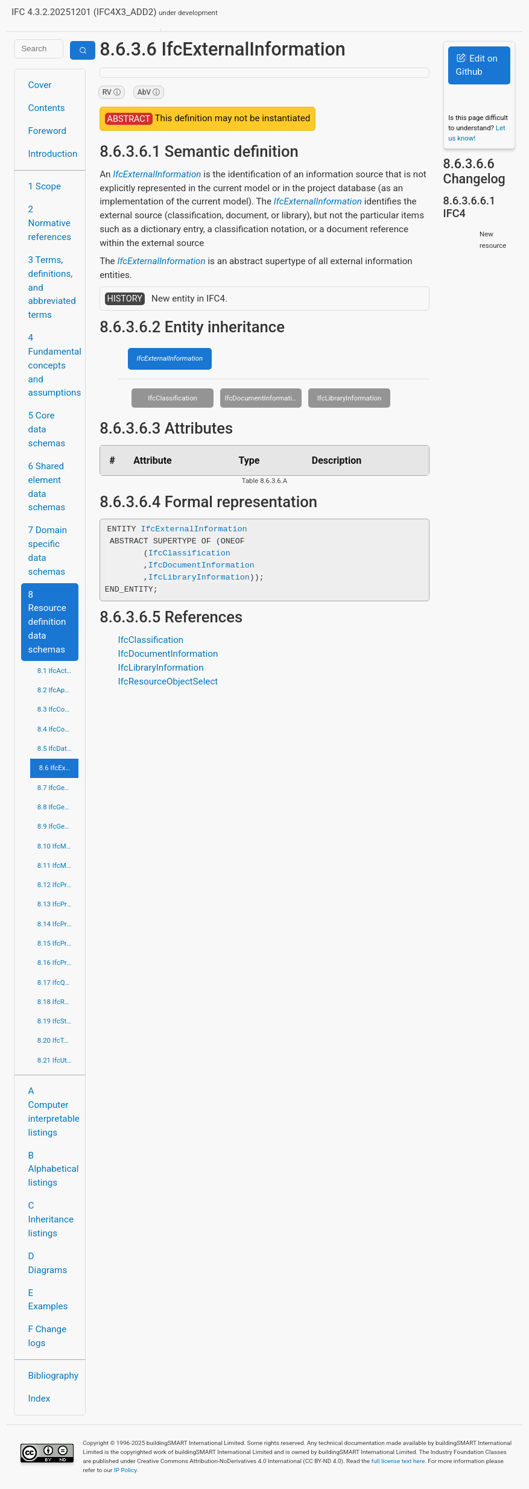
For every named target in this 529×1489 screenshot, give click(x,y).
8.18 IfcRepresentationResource (57, 1001)
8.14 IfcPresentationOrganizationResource (57, 924)
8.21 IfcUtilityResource (57, 1060)
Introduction (53, 153)
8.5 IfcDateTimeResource (57, 748)
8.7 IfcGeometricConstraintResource (57, 787)
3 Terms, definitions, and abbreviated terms (52, 287)
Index (39, 1398)
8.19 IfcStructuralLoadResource (57, 1021)
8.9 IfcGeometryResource (57, 826)
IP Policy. (126, 1470)
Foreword (47, 130)
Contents (46, 108)
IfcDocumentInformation (261, 398)
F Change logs (47, 1336)
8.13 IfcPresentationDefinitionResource (57, 904)
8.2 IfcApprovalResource (57, 690)
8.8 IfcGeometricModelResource (57, 807)
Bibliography (53, 1375)
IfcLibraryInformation (349, 398)
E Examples (48, 1300)
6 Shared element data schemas (47, 487)
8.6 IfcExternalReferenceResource (58, 767)
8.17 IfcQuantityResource (57, 982)
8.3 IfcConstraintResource (57, 709)
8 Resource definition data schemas (47, 622)
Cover (40, 85)
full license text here (398, 1461)
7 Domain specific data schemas (48, 551)
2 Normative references (50, 223)
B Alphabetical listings (53, 1169)
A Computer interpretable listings (53, 1111)
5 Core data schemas (47, 429)
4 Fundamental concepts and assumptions (53, 365)
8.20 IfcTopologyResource (57, 1040)
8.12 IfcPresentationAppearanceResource (57, 884)
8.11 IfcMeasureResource (57, 865)
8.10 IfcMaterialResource (57, 846)
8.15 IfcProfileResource (57, 943)
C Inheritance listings (51, 1219)
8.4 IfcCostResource (57, 729)
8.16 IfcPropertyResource (57, 962)
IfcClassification (172, 398)
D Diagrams (48, 1263)
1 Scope (45, 186)
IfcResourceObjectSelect (168, 681)
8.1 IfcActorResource (57, 670)
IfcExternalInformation (157, 174)
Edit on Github (477, 65)
